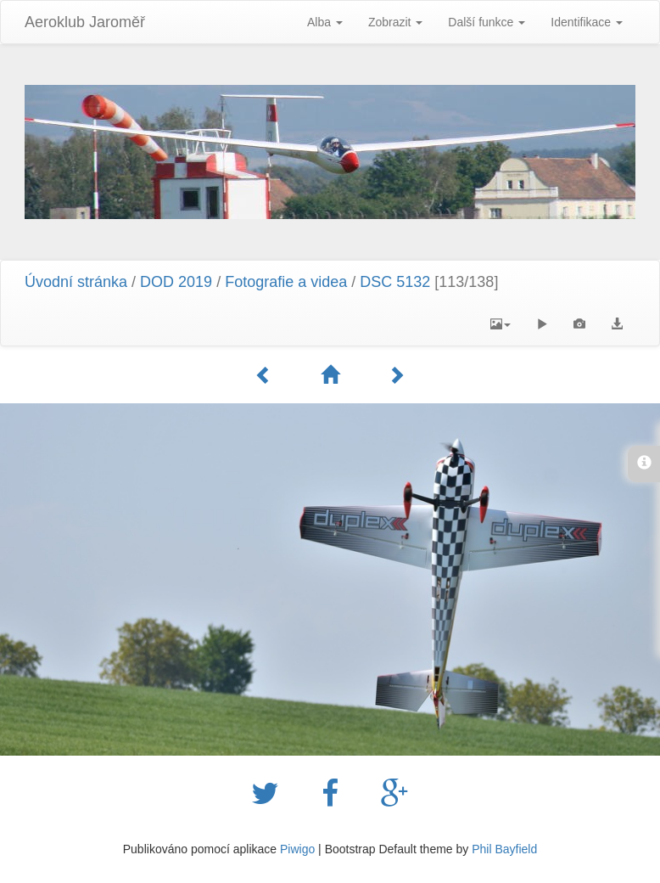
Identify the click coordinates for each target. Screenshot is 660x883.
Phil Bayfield (504, 849)
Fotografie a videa (286, 281)
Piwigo (297, 849)
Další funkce (486, 22)
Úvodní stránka (76, 281)
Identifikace (587, 22)
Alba (325, 22)
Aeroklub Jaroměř (85, 22)
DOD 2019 (178, 281)
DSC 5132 (395, 281)
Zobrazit (395, 22)
